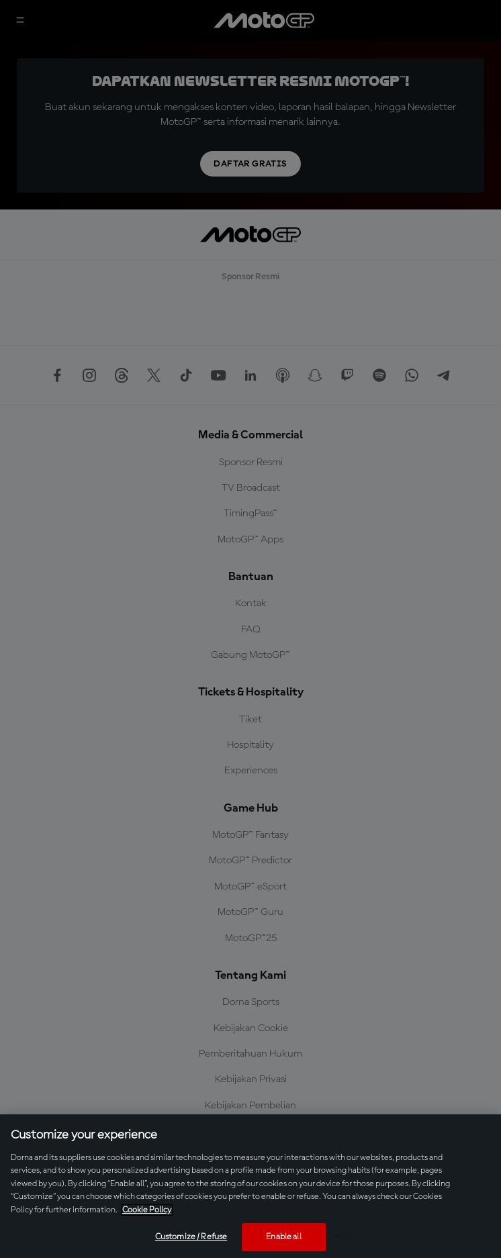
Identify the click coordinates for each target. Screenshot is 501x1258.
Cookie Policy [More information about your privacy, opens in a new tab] (146, 1210)
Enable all (283, 1236)
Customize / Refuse (191, 1236)
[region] (250, 1186)
